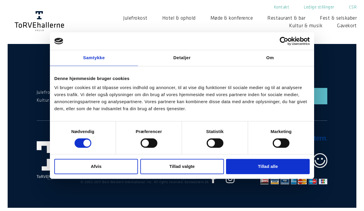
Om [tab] (270, 57)
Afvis (96, 166)
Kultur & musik (305, 25)
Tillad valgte (182, 166)
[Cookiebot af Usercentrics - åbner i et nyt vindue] (284, 41)
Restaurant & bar (286, 18)
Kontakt (281, 7)
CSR (353, 7)
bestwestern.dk (197, 182)
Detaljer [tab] (182, 57)
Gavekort (347, 25)
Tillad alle (268, 166)
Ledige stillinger (319, 7)
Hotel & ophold (179, 18)
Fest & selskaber (338, 18)
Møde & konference (231, 18)
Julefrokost (135, 18)
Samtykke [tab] (94, 57)
